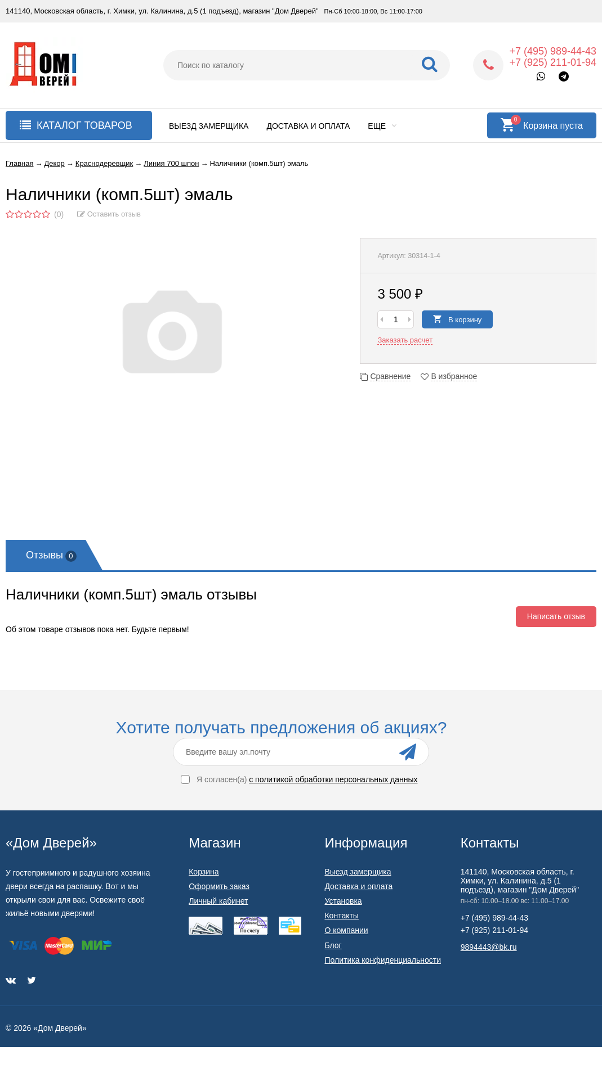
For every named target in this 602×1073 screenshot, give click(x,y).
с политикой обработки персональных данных (333, 779)
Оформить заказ (219, 886)
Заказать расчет (404, 340)
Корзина (203, 871)
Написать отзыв (556, 616)
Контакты (341, 915)
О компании (346, 930)
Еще (382, 125)
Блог (332, 945)
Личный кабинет (218, 900)
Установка (343, 900)
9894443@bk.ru (489, 947)
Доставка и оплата (308, 125)
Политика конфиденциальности (382, 959)
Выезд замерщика (208, 125)
